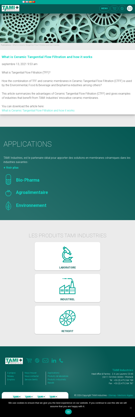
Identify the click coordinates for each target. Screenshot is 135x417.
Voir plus (12, 167)
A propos (11, 373)
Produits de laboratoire (58, 376)
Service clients (31, 379)
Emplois (11, 379)
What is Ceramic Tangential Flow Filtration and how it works (47, 57)
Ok (68, 411)
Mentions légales (125, 395)
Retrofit (51, 383)
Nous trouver (31, 373)
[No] (130, 408)
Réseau (10, 376)
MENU (104, 8)
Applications (53, 373)
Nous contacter (32, 376)
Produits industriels (57, 379)
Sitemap (112, 395)
